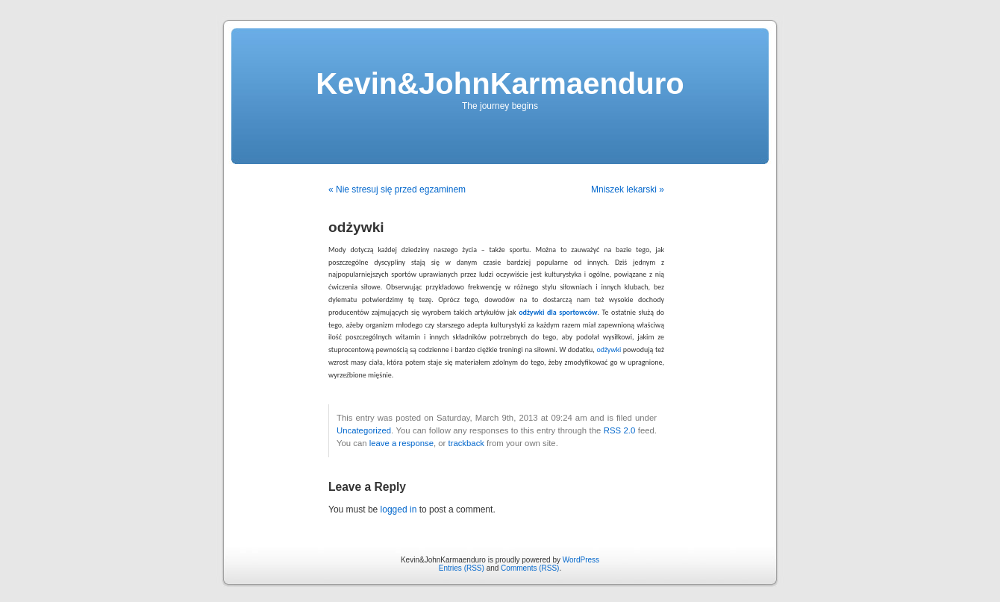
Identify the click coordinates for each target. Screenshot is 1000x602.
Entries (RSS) (461, 568)
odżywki (608, 349)
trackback (466, 443)
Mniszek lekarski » (627, 189)
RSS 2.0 (620, 430)
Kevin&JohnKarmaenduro (500, 83)
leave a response (401, 443)
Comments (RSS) (530, 568)
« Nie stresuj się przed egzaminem (397, 189)
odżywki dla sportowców (558, 312)
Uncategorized (364, 430)
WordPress (581, 560)
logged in (399, 509)
